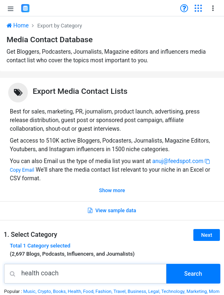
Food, (89, 291)
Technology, (173, 291)
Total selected (40, 246)
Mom (214, 291)
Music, (30, 291)
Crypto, (45, 291)
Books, (60, 291)
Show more (112, 190)
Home (18, 25)
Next (206, 235)
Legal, (154, 291)
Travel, (120, 291)
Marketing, (197, 291)
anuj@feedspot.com (177, 161)
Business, (138, 291)
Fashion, (104, 291)
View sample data (112, 210)
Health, (75, 291)
